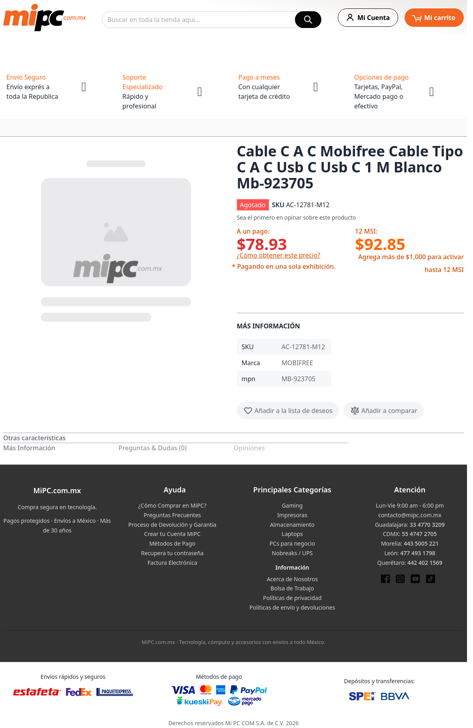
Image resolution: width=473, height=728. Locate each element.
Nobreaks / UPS (292, 553)
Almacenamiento (292, 524)
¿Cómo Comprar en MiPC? (172, 505)
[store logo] (44, 17)
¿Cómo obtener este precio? (279, 255)
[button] (116, 239)
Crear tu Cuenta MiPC (172, 534)
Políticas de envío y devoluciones (292, 607)
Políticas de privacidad (292, 598)
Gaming (292, 505)
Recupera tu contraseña (172, 553)
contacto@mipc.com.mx (409, 515)
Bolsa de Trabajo (292, 588)
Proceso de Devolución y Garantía (172, 524)
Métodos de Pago (172, 543)
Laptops (292, 534)
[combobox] (211, 19)
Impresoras (292, 515)
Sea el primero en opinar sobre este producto (296, 217)
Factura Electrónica (172, 562)
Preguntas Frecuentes (172, 515)
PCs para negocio (292, 543)
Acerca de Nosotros (292, 579)
